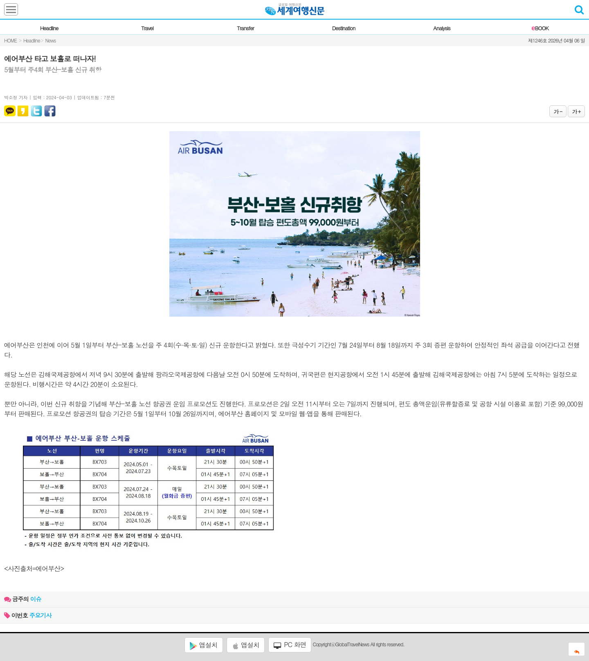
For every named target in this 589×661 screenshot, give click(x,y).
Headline (49, 28)
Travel (147, 28)
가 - (558, 111)
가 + (576, 111)
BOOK (539, 28)
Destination (343, 28)
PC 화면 (290, 645)
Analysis (441, 28)
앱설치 (203, 645)
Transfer (245, 28)
